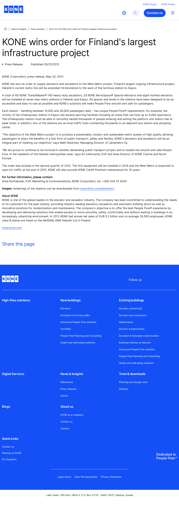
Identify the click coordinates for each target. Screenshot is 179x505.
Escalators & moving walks (75, 315)
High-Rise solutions (16, 300)
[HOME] (5, 29)
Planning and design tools (133, 382)
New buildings (70, 300)
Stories (64, 395)
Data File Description (86, 476)
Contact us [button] (155, 13)
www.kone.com (12, 227)
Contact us (66, 421)
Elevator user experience (133, 315)
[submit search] (135, 12)
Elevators (65, 308)
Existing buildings (131, 300)
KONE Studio (150, 4)
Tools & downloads (132, 374)
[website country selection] (124, 13)
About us (66, 406)
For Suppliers (9, 459)
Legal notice (64, 476)
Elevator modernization (131, 328)
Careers (64, 428)
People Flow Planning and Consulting (80, 335)
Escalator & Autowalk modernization (139, 335)
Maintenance (126, 322)
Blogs (6, 406)
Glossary (123, 388)
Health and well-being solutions (77, 342)
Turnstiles (65, 328)
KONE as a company (71, 414)
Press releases (38, 29)
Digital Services (13, 374)
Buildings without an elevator (135, 342)
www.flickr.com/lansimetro (97, 188)
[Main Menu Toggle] (172, 12)
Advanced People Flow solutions (78, 322)
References (66, 382)
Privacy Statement (111, 476)
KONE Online (168, 4)
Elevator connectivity (130, 308)
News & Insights (18, 29)
